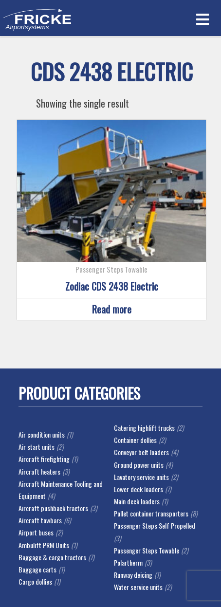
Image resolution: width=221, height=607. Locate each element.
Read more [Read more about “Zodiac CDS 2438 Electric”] (111, 309)
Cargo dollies (35, 581)
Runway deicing (133, 575)
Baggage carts (37, 569)
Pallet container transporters (151, 513)
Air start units (36, 446)
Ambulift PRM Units (43, 545)
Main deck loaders (137, 501)
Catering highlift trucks (144, 428)
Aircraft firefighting (44, 459)
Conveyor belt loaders (141, 452)
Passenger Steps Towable (146, 550)
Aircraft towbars (40, 520)
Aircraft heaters (39, 471)
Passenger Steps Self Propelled (154, 525)
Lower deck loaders (138, 489)
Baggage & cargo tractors (52, 557)
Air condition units (41, 434)
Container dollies (135, 440)
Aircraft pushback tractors (53, 508)
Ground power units (139, 465)
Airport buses (36, 532)
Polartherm (128, 562)
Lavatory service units (141, 477)
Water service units (138, 587)
